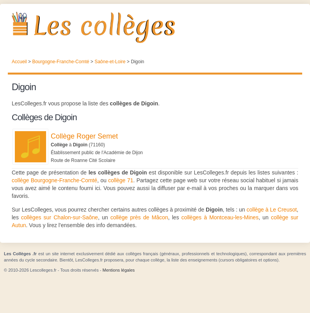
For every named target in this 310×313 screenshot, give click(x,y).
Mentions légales (118, 270)
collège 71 (120, 180)
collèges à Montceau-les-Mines (220, 217)
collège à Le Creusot (272, 209)
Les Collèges (155, 27)
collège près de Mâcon (139, 217)
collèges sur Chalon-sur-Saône (59, 217)
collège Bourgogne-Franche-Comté (54, 180)
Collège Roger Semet (84, 136)
